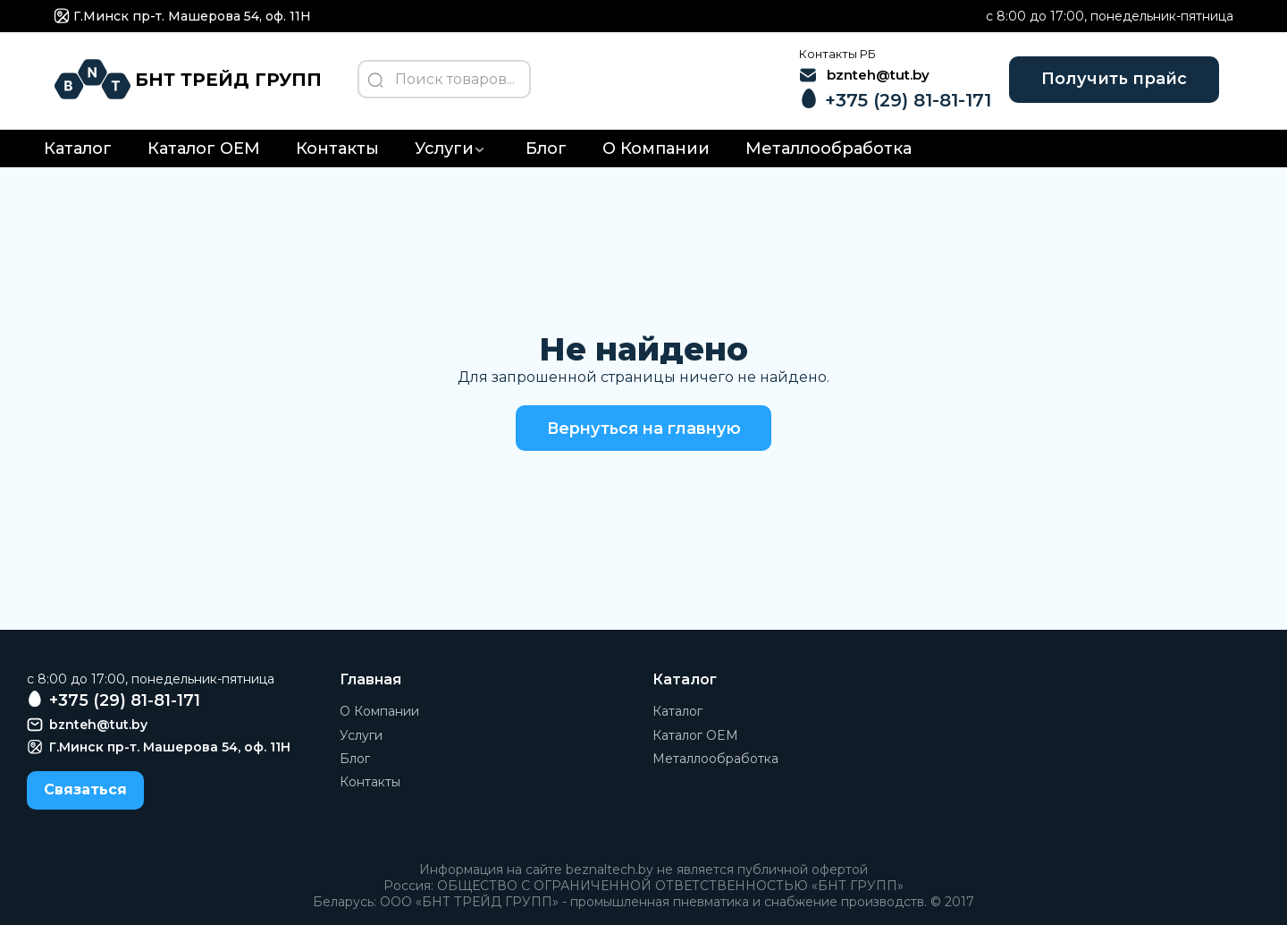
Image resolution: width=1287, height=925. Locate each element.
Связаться (85, 792)
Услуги (444, 151)
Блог (546, 151)
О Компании (656, 151)
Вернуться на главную (644, 430)
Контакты (337, 151)
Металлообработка (828, 151)
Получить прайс (1110, 80)
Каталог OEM (203, 151)
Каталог (78, 151)
